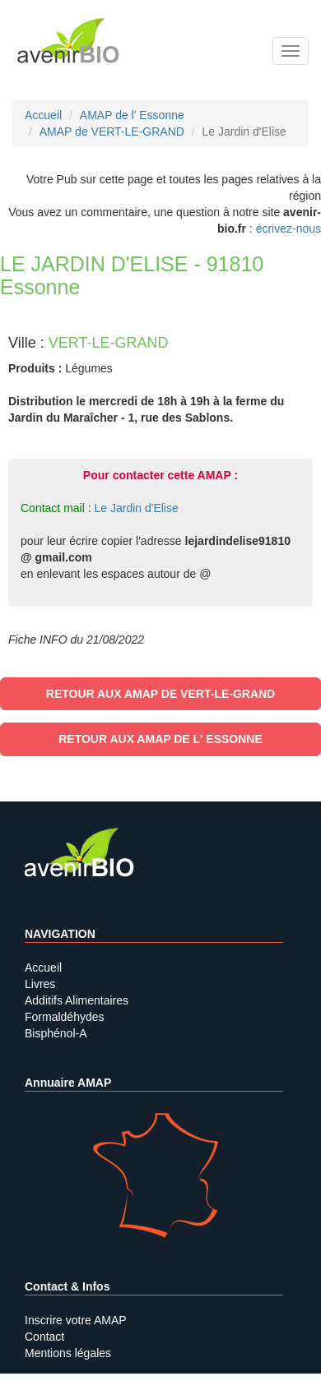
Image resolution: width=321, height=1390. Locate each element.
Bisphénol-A (56, 1033)
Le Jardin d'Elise (136, 508)
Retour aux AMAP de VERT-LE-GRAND (160, 693)
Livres (40, 984)
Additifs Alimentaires (76, 1000)
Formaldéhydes (65, 1016)
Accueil (43, 967)
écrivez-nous (288, 228)
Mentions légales (68, 1353)
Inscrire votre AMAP (76, 1320)
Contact (44, 1336)
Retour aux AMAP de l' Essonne (160, 739)
